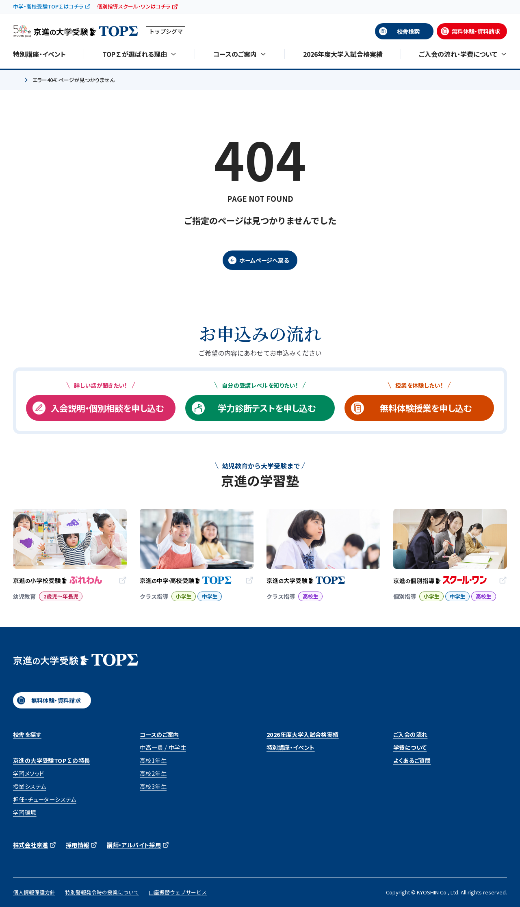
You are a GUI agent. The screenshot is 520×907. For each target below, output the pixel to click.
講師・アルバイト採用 (134, 845)
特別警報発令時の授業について (102, 892)
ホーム (16, 80)
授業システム (29, 786)
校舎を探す (27, 734)
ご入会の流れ (410, 734)
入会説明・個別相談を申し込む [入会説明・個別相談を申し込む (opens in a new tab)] (107, 408)
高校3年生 (153, 786)
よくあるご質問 (412, 760)
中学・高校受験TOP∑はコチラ (48, 6)
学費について (410, 747)
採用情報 (77, 845)
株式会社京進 (30, 845)
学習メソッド (28, 773)
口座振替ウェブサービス (178, 892)
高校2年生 (153, 773)
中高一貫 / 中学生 (163, 747)
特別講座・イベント (39, 54)
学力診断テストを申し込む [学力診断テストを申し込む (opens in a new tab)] (267, 408)
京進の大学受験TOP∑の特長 (51, 760)
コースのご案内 (159, 734)
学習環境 (25, 812)
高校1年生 (153, 760)
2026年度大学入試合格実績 (343, 54)
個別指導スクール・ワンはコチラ (133, 6)
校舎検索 (408, 31)
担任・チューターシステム (44, 799)
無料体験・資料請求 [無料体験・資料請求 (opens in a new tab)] (476, 31)
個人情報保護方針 (34, 892)
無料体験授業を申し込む (426, 408)
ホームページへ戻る (264, 260)
